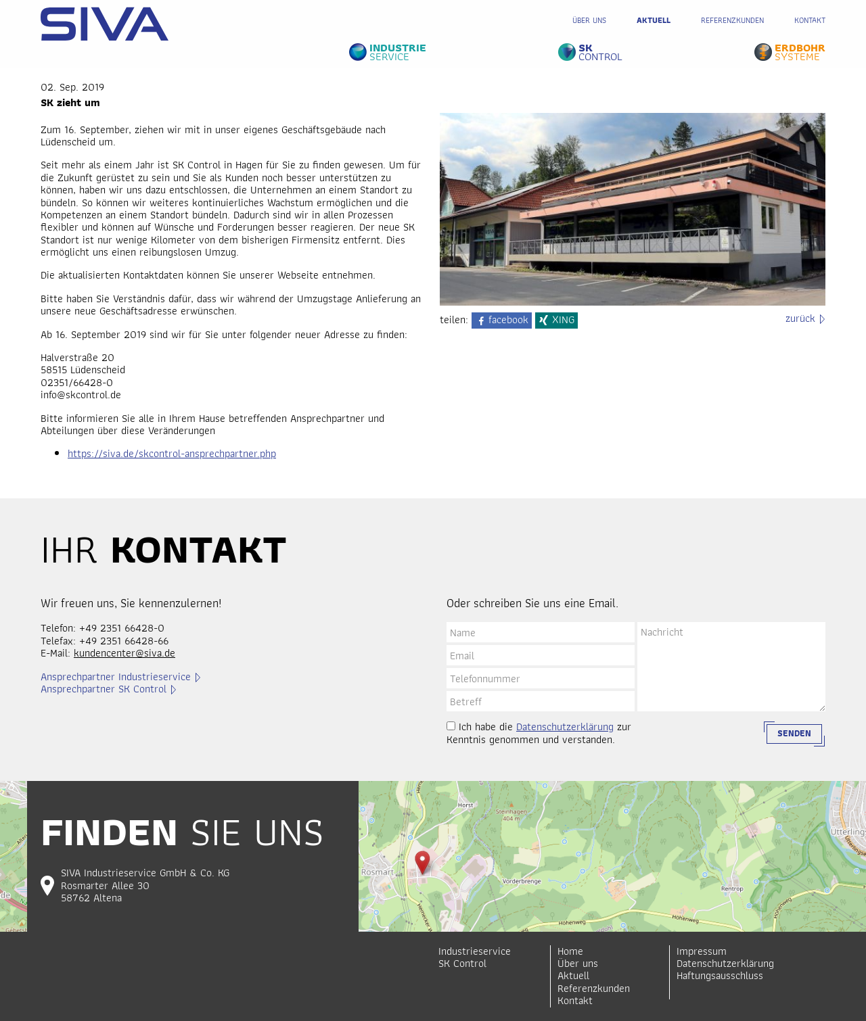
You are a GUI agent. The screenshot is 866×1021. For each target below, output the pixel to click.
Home (570, 951)
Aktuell (653, 20)
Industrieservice (474, 951)
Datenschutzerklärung (565, 726)
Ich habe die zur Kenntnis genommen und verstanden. (539, 733)
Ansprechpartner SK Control (103, 689)
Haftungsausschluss (720, 975)
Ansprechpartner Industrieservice (116, 677)
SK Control (462, 963)
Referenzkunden (732, 20)
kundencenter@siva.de (124, 652)
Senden (794, 733)
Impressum (702, 951)
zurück (800, 318)
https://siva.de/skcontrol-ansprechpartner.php (172, 453)
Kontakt (809, 20)
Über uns (589, 20)
